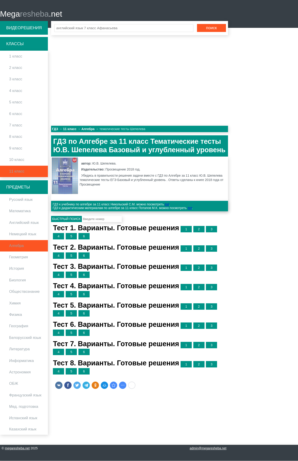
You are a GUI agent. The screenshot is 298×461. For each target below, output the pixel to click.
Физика (15, 315)
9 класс (15, 148)
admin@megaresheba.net (208, 448)
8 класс (15, 137)
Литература (19, 349)
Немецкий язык (22, 234)
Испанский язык (23, 418)
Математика (20, 211)
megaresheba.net (17, 448)
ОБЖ (13, 384)
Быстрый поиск (66, 219)
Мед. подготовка (23, 407)
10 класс (16, 160)
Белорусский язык (25, 338)
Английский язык (24, 223)
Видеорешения (24, 28)
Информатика (21, 361)
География (18, 326)
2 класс (15, 68)
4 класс (15, 91)
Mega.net (31, 13)
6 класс (15, 114)
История (16, 269)
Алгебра (16, 246)
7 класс (15, 125)
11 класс (16, 171)
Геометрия (18, 257)
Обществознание (24, 292)
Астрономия (20, 372)
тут (167, 204)
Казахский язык (22, 429)
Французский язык (25, 395)
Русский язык (21, 200)
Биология (17, 280)
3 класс (15, 79)
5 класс (15, 102)
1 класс (15, 56)
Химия (15, 303)
